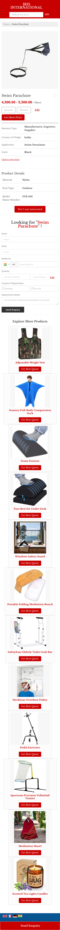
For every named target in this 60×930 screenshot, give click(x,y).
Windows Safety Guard (30, 556)
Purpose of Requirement (13, 283)
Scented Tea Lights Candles (30, 893)
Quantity (5, 271)
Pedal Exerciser (30, 747)
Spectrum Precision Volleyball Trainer (30, 797)
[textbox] (24, 110)
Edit (37, 110)
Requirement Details (11, 295)
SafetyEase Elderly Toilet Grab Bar (30, 651)
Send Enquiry (30, 925)
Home (6, 24)
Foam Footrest (30, 460)
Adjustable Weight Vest (30, 362)
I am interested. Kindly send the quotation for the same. (30, 301)
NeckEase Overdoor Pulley (30, 699)
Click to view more (11, 159)
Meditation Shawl (30, 846)
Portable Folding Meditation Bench (30, 604)
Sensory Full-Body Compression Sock (30, 412)
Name (4, 233)
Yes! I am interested (30, 209)
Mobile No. (6, 258)
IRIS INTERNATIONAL (27, 6)
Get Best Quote (30, 369)
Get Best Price (13, 117)
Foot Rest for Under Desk (30, 508)
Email (4, 246)
